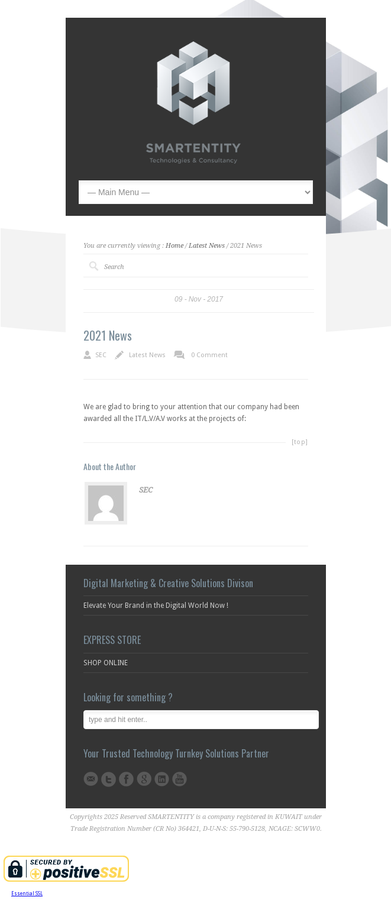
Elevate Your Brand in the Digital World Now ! (155, 605)
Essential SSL (27, 893)
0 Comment (209, 355)
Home (174, 246)
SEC (100, 355)
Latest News (207, 246)
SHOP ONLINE (105, 663)
